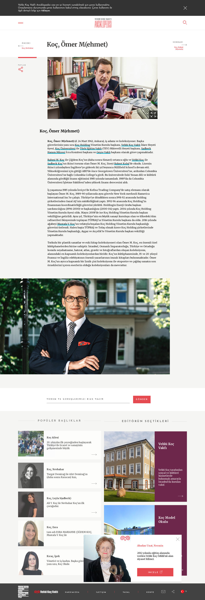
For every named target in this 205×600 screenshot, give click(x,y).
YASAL (126, 592)
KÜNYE (150, 592)
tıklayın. (45, 10)
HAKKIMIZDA (72, 592)
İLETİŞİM (101, 592)
